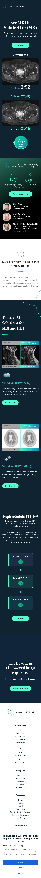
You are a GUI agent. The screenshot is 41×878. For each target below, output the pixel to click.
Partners (20, 782)
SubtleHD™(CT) (20, 763)
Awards (20, 806)
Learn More (10, 402)
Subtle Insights (20, 825)
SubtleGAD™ (20, 745)
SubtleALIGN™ (20, 600)
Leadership (20, 779)
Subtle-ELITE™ (20, 733)
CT (20, 759)
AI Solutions (20, 725)
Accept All (20, 862)
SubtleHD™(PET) (20, 756)
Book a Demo (20, 45)
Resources (20, 795)
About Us (20, 776)
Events (20, 803)
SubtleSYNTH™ (20, 578)
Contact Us (20, 788)
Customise (20, 868)
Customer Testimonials (20, 815)
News (20, 800)
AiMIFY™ (20, 748)
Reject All (20, 873)
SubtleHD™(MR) (20, 556)
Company (20, 771)
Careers (20, 785)
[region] (20, 860)
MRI (20, 730)
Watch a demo (20, 688)
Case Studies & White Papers (21, 812)
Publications (20, 809)
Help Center (20, 818)
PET (20, 752)
